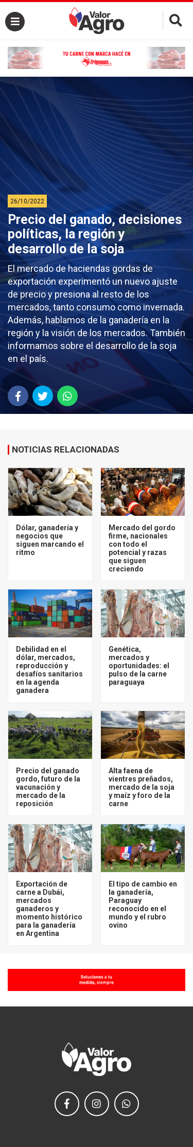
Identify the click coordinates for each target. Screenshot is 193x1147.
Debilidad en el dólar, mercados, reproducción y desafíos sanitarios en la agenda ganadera (49, 669)
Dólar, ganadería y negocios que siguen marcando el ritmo (50, 540)
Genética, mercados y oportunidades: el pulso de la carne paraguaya (139, 665)
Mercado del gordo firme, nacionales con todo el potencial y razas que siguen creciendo (142, 548)
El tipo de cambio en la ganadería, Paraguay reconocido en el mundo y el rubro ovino (143, 904)
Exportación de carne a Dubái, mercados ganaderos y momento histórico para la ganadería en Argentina (49, 908)
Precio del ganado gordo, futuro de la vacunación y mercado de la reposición (48, 787)
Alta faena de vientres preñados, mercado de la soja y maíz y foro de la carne (141, 787)
